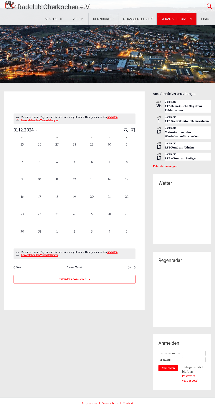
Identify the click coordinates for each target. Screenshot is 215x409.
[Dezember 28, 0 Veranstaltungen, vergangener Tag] (109, 220)
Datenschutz (110, 403)
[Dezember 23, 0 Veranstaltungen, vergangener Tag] (22, 220)
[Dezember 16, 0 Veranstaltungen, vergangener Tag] (22, 203)
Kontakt (128, 403)
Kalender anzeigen (165, 166)
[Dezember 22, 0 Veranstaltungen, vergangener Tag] (126, 203)
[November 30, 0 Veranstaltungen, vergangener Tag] (109, 151)
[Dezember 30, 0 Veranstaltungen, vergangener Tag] (22, 238)
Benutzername (169, 353)
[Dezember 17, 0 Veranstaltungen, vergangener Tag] (39, 203)
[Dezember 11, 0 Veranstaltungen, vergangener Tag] (57, 185)
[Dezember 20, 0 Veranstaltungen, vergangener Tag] (92, 203)
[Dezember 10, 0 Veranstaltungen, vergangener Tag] (39, 185)
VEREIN (78, 19)
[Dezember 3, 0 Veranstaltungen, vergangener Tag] (39, 168)
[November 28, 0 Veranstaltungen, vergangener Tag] (74, 151)
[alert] (74, 118)
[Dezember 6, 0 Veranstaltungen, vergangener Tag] (92, 168)
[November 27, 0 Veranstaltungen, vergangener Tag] (57, 151)
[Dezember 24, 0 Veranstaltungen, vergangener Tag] (39, 220)
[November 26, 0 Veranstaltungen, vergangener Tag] (39, 151)
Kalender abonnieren (72, 279)
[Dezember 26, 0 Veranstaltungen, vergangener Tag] (74, 220)
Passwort (164, 360)
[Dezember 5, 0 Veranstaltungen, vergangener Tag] (74, 168)
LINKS (205, 19)
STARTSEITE (54, 19)
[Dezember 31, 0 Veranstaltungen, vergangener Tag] (39, 238)
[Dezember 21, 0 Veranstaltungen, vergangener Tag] (109, 203)
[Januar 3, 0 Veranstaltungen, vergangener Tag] (92, 238)
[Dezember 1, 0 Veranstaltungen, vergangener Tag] (126, 151)
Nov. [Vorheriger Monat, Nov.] (17, 267)
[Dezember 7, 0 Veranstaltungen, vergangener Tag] (109, 168)
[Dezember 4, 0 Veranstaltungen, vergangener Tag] (57, 168)
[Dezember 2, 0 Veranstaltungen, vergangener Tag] (22, 168)
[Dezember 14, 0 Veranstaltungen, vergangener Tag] (109, 185)
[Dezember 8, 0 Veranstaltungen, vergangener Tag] (126, 168)
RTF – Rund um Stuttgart (181, 158)
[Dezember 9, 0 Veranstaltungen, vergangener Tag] (22, 185)
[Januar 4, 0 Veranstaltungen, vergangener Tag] (109, 238)
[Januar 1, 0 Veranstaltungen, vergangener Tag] (57, 238)
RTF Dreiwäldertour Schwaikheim (187, 121)
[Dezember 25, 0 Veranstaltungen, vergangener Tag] (57, 220)
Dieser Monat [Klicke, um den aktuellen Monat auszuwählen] (74, 267)
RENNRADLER (103, 19)
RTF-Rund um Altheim (179, 147)
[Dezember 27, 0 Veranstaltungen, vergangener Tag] (92, 220)
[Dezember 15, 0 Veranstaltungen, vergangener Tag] (126, 185)
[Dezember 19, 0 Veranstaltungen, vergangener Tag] (74, 203)
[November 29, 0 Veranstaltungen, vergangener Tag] (92, 151)
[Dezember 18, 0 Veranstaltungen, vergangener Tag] (57, 203)
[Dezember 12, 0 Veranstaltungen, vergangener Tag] (74, 185)
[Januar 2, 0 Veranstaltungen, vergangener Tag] (74, 238)
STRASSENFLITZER (137, 19)
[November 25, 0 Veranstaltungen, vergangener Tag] (22, 151)
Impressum (89, 403)
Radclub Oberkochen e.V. (54, 7)
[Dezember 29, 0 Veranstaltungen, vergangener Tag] (126, 220)
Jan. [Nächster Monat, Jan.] (131, 267)
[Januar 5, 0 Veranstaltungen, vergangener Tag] (126, 238)
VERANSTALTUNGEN (176, 19)
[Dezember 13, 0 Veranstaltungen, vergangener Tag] (92, 185)
